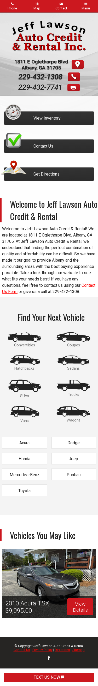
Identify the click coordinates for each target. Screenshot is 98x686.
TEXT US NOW (49, 677)
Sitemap (78, 650)
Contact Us (22, 650)
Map (36, 6)
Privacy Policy (42, 650)
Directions (62, 650)
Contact (61, 6)
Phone (12, 6)
